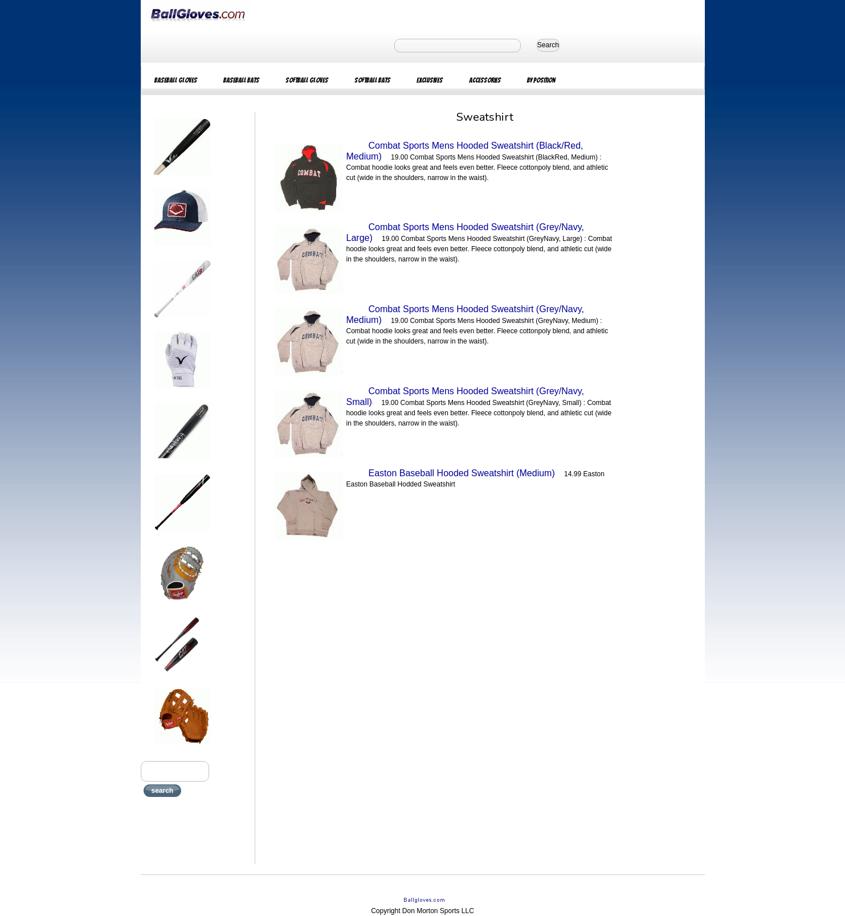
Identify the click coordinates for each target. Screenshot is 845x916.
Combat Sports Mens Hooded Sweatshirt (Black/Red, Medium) (464, 151)
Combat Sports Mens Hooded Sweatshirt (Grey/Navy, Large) (465, 232)
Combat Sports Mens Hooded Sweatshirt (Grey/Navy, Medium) (465, 314)
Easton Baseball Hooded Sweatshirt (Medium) (462, 473)
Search (548, 45)
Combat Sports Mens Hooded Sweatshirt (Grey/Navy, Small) (465, 396)
